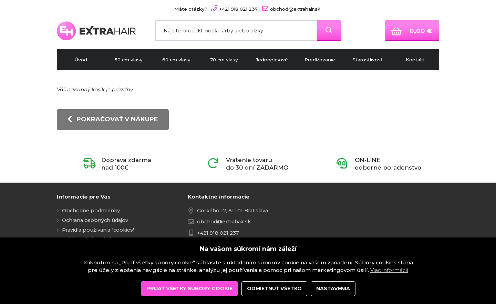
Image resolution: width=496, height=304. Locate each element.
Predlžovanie (319, 59)
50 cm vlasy (129, 59)
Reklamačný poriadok (89, 239)
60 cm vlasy (176, 59)
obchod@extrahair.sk (224, 222)
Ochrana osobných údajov (95, 220)
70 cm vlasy (224, 59)
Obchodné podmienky (91, 210)
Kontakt (415, 59)
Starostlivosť (367, 59)
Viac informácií (389, 293)
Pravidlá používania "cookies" (98, 230)
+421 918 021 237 (218, 233)
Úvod (80, 59)
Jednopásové (272, 59)
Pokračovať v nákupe (113, 119)
